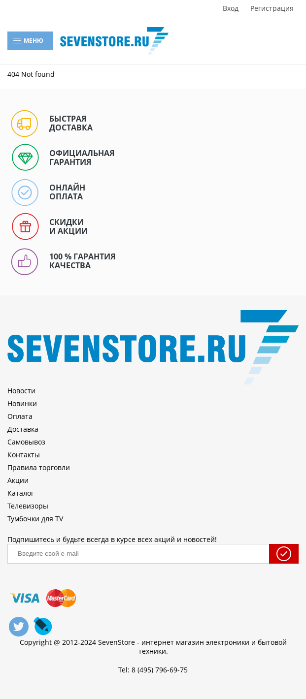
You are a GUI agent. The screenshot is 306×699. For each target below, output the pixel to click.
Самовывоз (26, 441)
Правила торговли (38, 467)
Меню (27, 41)
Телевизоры (27, 505)
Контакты (23, 454)
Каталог (20, 493)
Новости (21, 390)
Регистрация (272, 8)
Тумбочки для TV (35, 518)
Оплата (20, 416)
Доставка (22, 429)
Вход (230, 8)
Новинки (22, 403)
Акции (18, 480)
